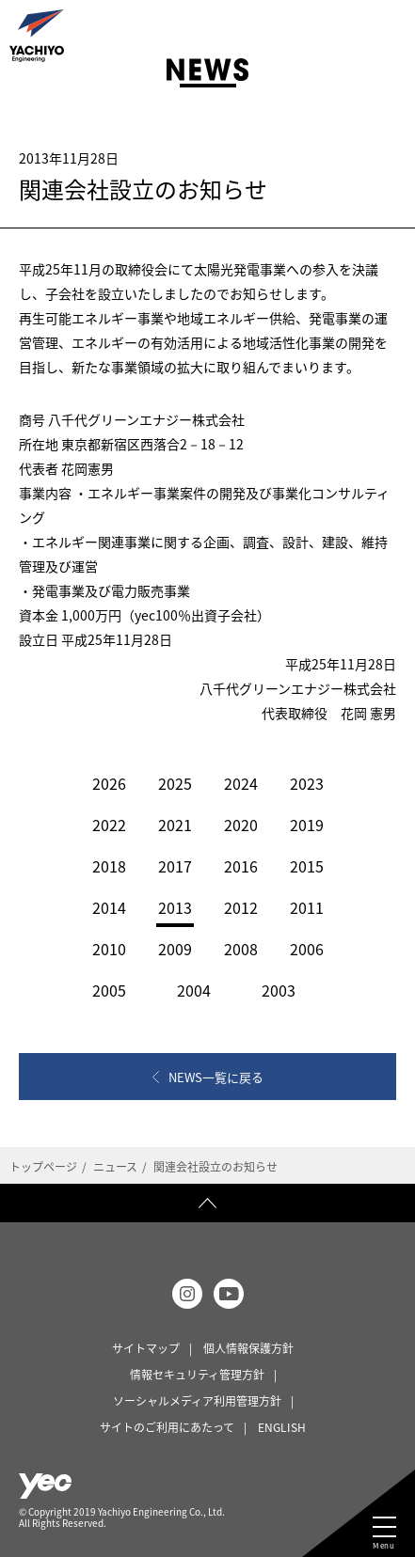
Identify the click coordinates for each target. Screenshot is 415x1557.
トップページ (43, 1166)
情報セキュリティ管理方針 (197, 1374)
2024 (241, 783)
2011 (307, 907)
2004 (194, 990)
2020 (241, 824)
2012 (241, 907)
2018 (109, 866)
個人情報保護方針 (248, 1348)
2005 (109, 990)
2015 (307, 866)
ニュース (115, 1166)
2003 (278, 990)
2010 (109, 948)
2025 (175, 783)
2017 (175, 866)
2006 (307, 948)
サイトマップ (146, 1348)
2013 (175, 907)
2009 (175, 948)
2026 (109, 783)
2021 (175, 824)
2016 (241, 866)
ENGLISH (282, 1427)
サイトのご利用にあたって (167, 1427)
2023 (307, 783)
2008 (241, 948)
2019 (307, 824)
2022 (109, 824)
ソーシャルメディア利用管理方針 (197, 1400)
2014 (109, 907)
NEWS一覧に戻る (215, 1077)
